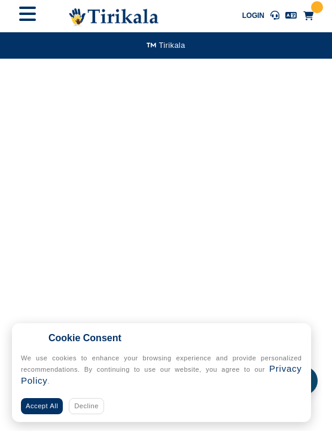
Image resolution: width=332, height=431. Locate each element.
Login (253, 15)
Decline (86, 405)
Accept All (42, 405)
